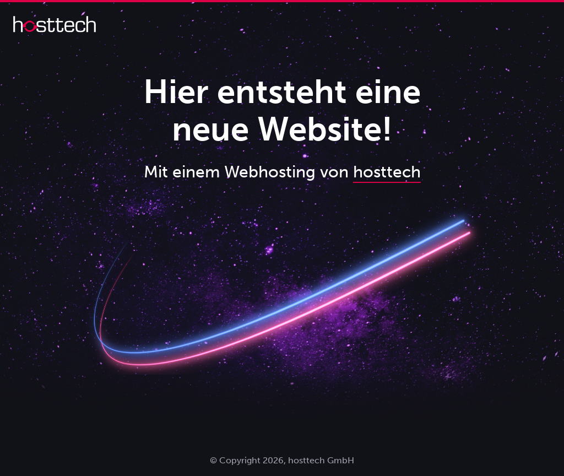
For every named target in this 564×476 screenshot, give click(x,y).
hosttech (387, 172)
